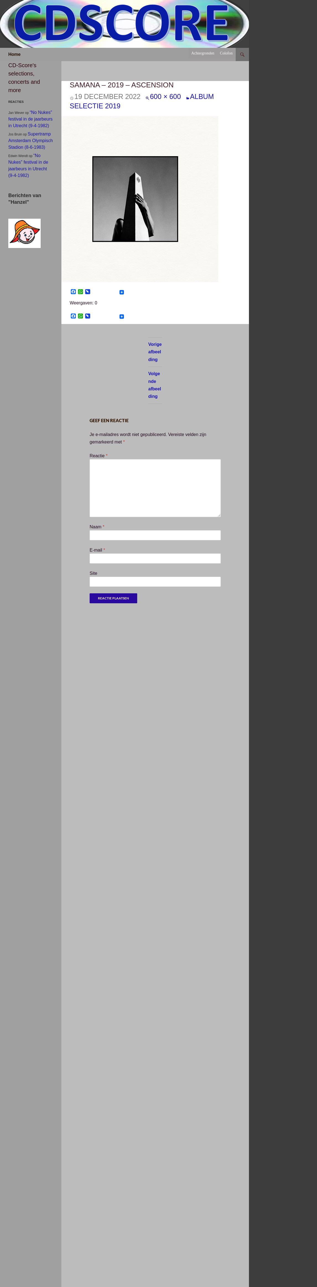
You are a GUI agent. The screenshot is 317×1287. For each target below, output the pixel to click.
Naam (97, 526)
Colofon (226, 53)
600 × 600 (165, 96)
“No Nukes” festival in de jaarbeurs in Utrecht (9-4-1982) (30, 119)
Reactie (99, 455)
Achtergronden (202, 53)
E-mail (97, 550)
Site (93, 573)
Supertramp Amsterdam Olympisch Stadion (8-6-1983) (30, 141)
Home (14, 54)
